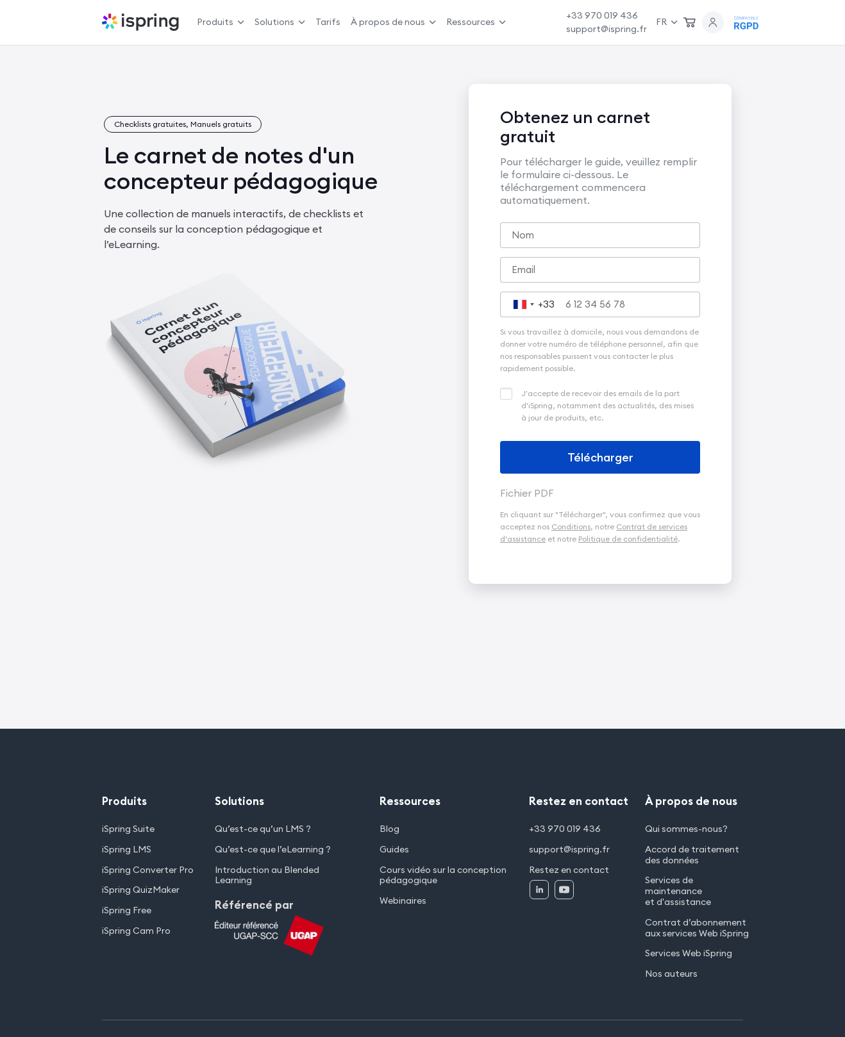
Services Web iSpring (688, 953)
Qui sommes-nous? (686, 829)
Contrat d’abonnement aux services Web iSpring (697, 928)
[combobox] (531, 304)
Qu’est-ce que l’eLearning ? (273, 849)
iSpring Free (126, 910)
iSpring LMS (126, 849)
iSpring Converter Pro (148, 870)
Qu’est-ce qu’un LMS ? (263, 829)
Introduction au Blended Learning (267, 875)
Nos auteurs (671, 973)
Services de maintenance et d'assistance (678, 891)
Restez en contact (569, 870)
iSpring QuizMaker (141, 889)
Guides (394, 849)
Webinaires (403, 900)
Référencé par (254, 905)
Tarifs (327, 22)
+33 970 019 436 (602, 15)
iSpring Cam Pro (136, 930)
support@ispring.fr (606, 29)
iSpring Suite (128, 829)
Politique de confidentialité (628, 538)
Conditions (570, 526)
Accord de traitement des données (692, 855)
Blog (389, 829)
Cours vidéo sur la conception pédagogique (443, 875)
